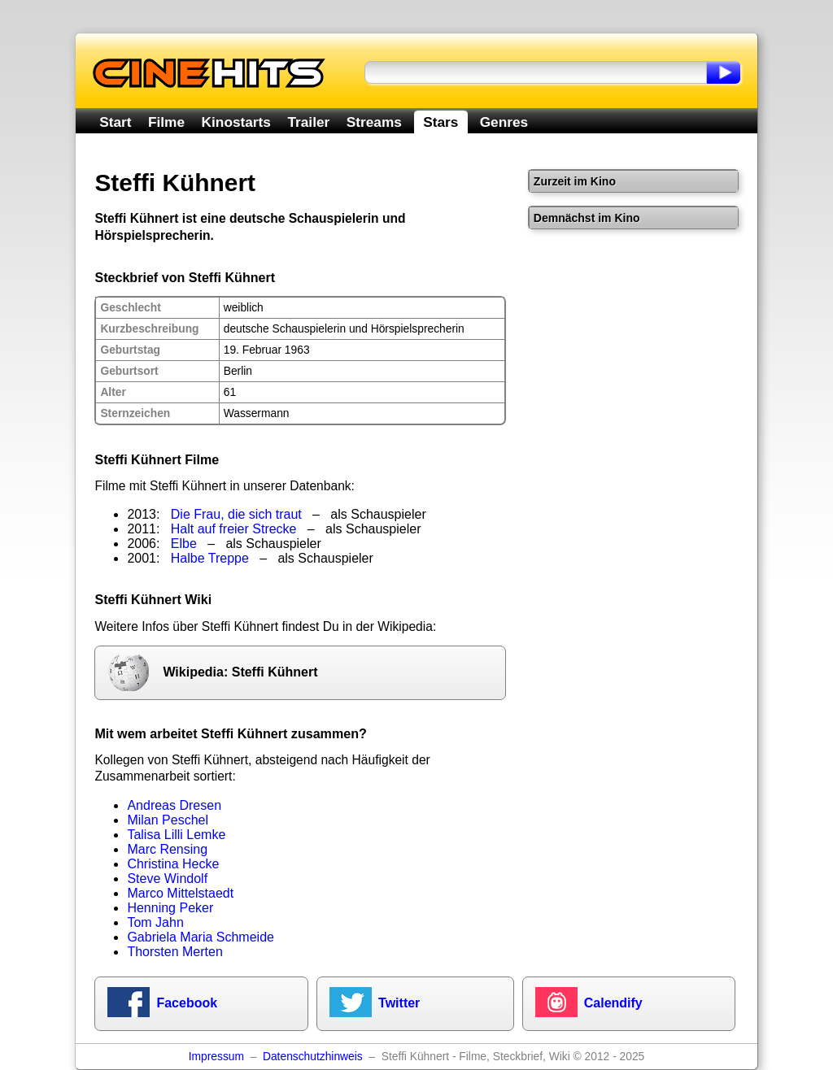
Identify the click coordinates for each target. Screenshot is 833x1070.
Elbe (184, 543)
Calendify (613, 1003)
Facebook (186, 1003)
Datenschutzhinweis (313, 1056)
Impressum (216, 1056)
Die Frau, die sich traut (236, 514)
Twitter (399, 1003)
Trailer (308, 122)
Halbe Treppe (210, 558)
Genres (504, 122)
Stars (440, 122)
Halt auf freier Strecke (234, 529)
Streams (374, 122)
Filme (166, 122)
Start (115, 122)
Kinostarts (236, 122)
